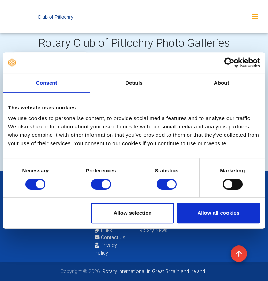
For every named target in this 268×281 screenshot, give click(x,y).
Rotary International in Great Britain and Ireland (153, 271)
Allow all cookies (218, 213)
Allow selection (133, 213)
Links (103, 230)
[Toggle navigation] (255, 17)
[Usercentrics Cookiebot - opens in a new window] (229, 62)
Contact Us (110, 237)
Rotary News (153, 230)
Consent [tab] (46, 83)
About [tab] (221, 83)
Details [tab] (134, 83)
